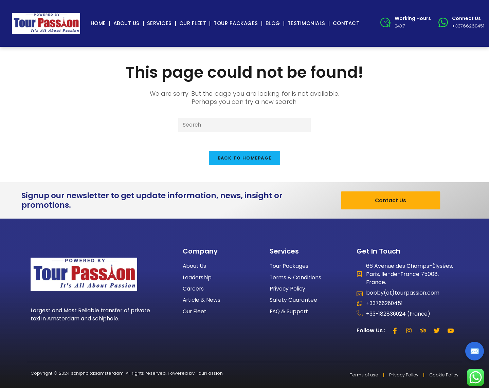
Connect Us (466, 18)
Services (159, 23)
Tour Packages (236, 23)
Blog (273, 23)
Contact (346, 23)
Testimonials (306, 23)
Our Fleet (192, 23)
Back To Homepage (245, 159)
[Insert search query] (244, 125)
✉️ (474, 351)
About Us (126, 23)
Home (98, 23)
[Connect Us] (443, 22)
